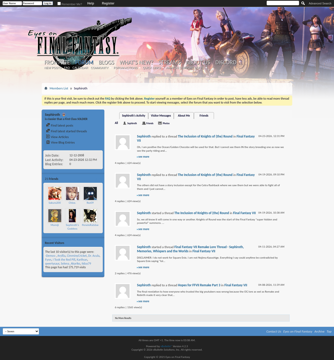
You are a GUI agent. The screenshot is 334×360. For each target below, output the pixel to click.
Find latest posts (59, 125)
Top (329, 331)
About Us (198, 62)
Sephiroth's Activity (133, 115)
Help (90, 3)
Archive (319, 331)
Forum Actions (126, 67)
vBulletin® (166, 346)
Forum (84, 62)
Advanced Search (320, 3)
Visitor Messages (161, 115)
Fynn (48, 259)
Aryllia (61, 256)
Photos (166, 123)
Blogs (106, 62)
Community (99, 67)
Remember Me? (69, 4)
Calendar (80, 67)
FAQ (67, 67)
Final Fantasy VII (244, 213)
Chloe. (72, 202)
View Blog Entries (60, 142)
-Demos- (50, 256)
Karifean (82, 259)
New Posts (53, 67)
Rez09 (90, 202)
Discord (225, 62)
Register (108, 3)
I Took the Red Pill (64, 259)
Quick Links (152, 67)
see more (143, 156)
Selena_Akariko (70, 263)
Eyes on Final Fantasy (297, 331)
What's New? (136, 62)
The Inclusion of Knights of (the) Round (205, 136)
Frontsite (57, 62)
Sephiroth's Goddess (72, 226)
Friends (204, 115)
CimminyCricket (77, 256)
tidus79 (86, 263)
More (98, 178)
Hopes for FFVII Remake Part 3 (199, 285)
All (116, 123)
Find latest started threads (66, 131)
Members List (59, 88)
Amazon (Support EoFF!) (185, 67)
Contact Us (273, 331)
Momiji (55, 225)
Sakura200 (55, 202)
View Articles (57, 137)
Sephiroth (132, 123)
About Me (184, 115)
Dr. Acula (93, 256)
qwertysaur (52, 263)
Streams (169, 62)
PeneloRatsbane (91, 225)
